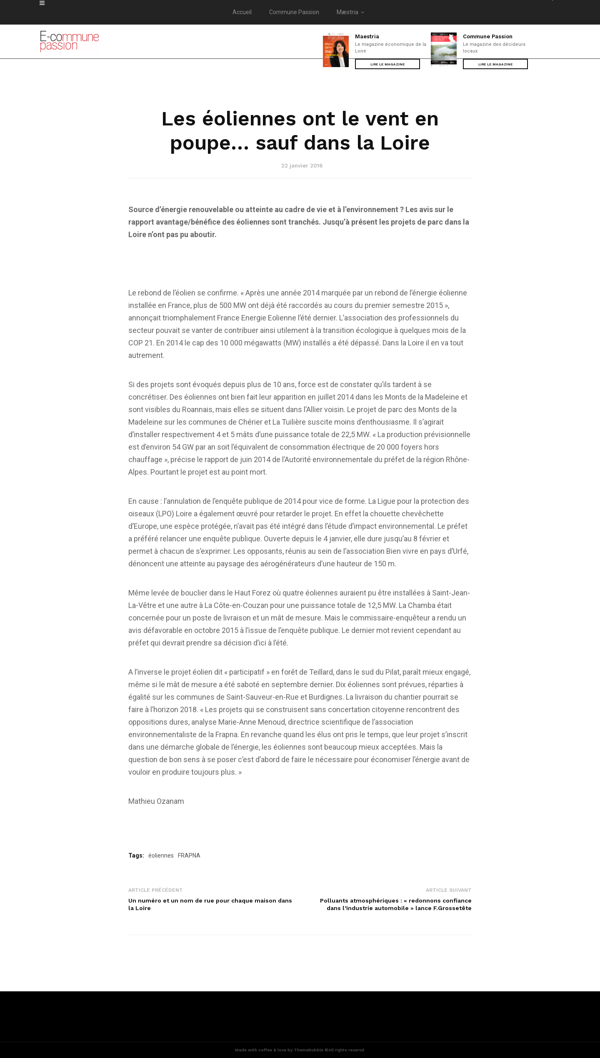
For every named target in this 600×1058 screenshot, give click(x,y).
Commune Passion (294, 12)
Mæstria (352, 12)
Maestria (367, 36)
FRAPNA (189, 855)
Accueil (242, 12)
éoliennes (161, 855)
